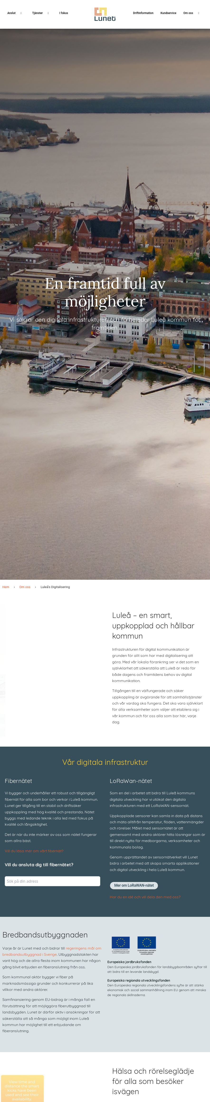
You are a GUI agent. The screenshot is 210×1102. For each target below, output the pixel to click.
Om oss (193, 13)
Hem (5, 587)
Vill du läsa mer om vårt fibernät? (34, 851)
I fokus (63, 13)
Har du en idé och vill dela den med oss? (145, 897)
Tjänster (42, 13)
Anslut (16, 13)
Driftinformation (143, 13)
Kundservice (168, 13)
